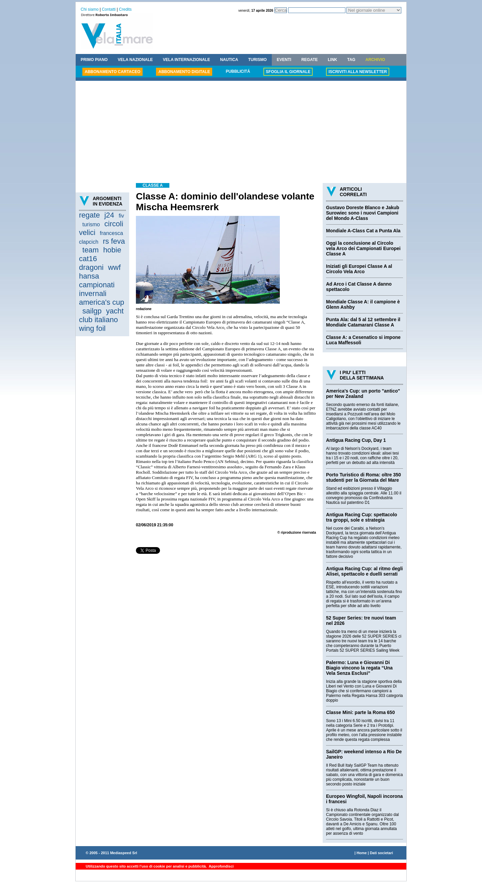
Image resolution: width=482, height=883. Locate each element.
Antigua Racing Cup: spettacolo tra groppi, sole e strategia (361, 517)
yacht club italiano (101, 315)
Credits (125, 9)
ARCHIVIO (375, 59)
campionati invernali (96, 289)
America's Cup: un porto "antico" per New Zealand (363, 393)
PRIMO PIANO (94, 59)
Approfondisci (221, 866)
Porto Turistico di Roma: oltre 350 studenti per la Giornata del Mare (363, 477)
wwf (114, 267)
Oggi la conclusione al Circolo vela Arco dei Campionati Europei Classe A (363, 248)
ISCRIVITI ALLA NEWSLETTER (357, 71)
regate (89, 215)
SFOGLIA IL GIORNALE (288, 71)
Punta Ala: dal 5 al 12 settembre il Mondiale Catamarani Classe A (363, 322)
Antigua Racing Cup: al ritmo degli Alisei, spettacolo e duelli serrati (364, 571)
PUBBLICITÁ (238, 71)
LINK (332, 59)
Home (361, 853)
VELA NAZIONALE (135, 59)
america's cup (101, 302)
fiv (121, 216)
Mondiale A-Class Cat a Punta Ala (363, 230)
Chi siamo (89, 9)
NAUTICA (229, 59)
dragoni (91, 267)
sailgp (91, 311)
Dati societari (381, 853)
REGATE (309, 59)
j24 (109, 215)
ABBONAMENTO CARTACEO (112, 71)
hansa (89, 276)
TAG (351, 59)
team (90, 250)
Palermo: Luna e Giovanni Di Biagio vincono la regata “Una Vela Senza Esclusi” (359, 668)
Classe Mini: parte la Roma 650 (360, 712)
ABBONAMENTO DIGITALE (184, 71)
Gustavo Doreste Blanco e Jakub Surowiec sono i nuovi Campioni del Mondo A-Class (362, 213)
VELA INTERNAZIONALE (186, 59)
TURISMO (257, 59)
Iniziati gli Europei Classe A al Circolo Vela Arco (359, 268)
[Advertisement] (241, 133)
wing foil (92, 328)
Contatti (108, 9)
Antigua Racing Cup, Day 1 (356, 440)
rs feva (114, 241)
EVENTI (284, 59)
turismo (91, 224)
